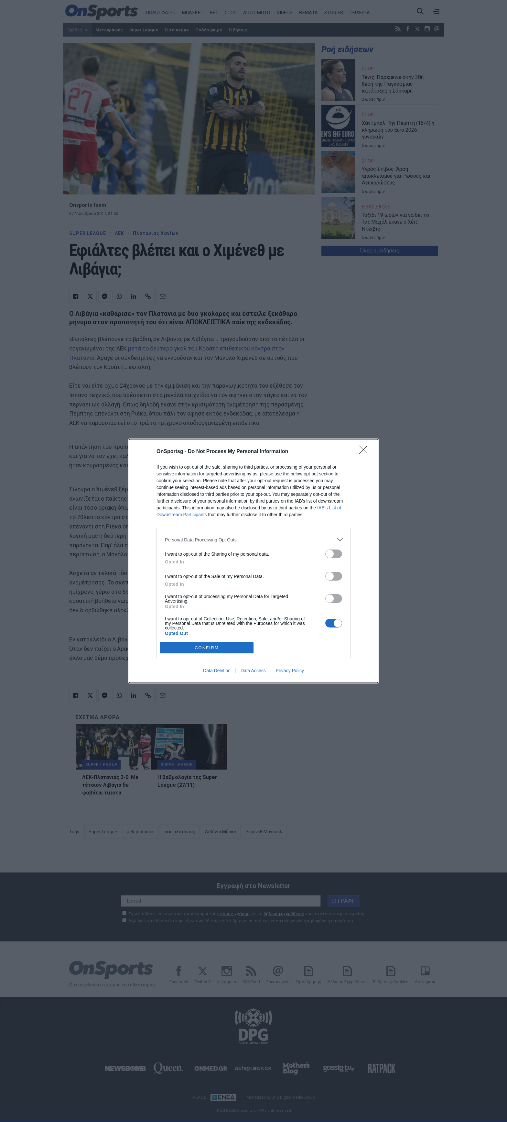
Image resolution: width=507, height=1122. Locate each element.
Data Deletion (217, 670)
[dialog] (253, 561)
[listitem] (253, 539)
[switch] (333, 554)
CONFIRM (207, 647)
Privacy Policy (290, 670)
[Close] (365, 452)
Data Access (253, 670)
